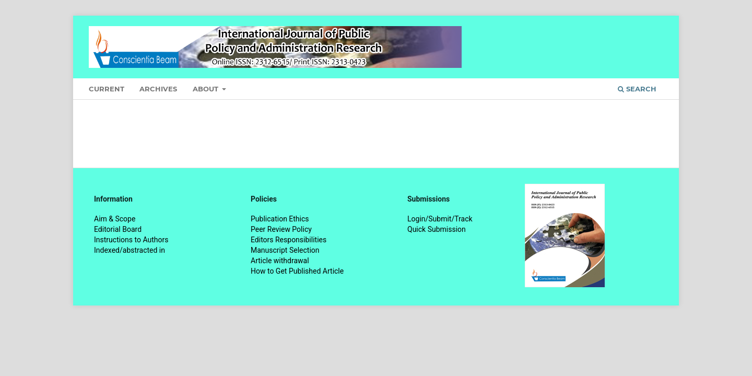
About (206, 89)
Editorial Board (118, 229)
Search (637, 89)
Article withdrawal (280, 260)
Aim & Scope (114, 219)
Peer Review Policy (281, 229)
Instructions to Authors (131, 240)
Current (106, 89)
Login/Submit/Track (440, 219)
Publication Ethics (280, 219)
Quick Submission (436, 229)
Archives (158, 89)
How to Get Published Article (297, 271)
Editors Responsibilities (288, 240)
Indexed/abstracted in (129, 250)
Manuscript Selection (285, 250)
